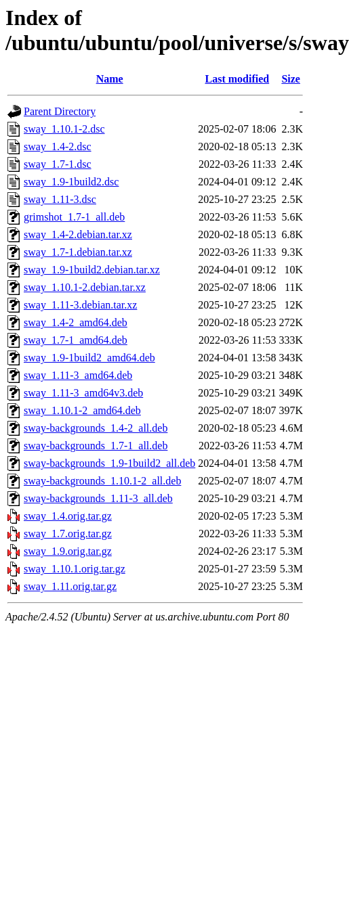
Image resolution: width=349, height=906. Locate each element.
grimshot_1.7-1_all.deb (74, 217)
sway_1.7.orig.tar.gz (68, 533)
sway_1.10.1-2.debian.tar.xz (85, 287)
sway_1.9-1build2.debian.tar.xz (92, 269)
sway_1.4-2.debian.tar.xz (78, 234)
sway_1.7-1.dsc (57, 164)
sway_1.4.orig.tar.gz (68, 516)
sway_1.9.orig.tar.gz (68, 551)
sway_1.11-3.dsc (60, 199)
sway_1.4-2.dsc (57, 146)
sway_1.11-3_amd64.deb (78, 375)
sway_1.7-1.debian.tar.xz (78, 252)
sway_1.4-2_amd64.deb (75, 322)
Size (290, 79)
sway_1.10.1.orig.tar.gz (74, 568)
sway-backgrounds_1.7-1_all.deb (95, 445)
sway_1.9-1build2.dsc (71, 181)
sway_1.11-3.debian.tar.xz (80, 305)
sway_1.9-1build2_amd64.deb (89, 357)
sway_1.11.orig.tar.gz (70, 586)
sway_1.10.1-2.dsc (64, 129)
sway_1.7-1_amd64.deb (75, 340)
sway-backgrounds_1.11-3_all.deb (98, 498)
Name (109, 79)
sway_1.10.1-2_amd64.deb (82, 410)
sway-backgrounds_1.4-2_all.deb (95, 428)
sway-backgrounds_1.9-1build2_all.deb (109, 463)
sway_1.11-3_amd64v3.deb (83, 393)
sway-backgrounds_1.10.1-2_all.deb (102, 480)
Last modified (237, 79)
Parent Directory (60, 111)
